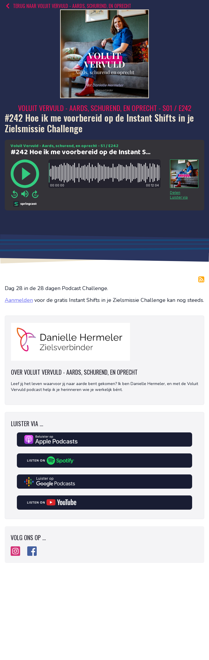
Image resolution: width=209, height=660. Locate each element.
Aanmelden (19, 300)
